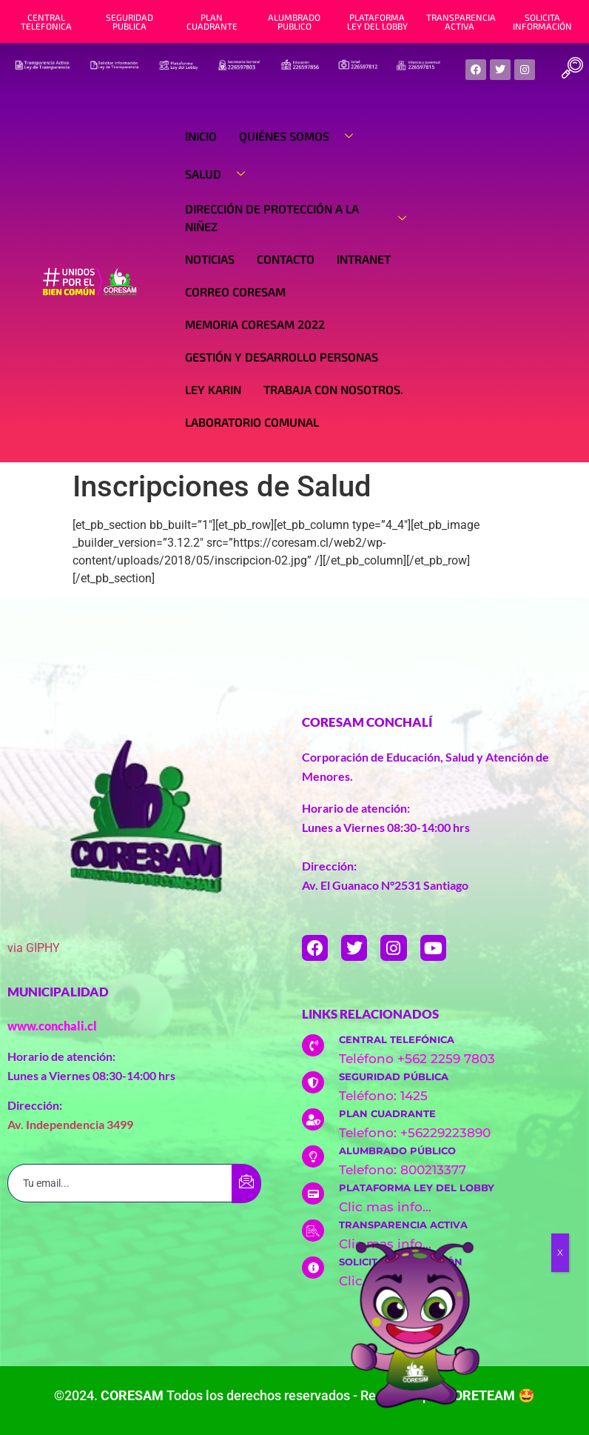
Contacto (285, 259)
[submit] (246, 1183)
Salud (220, 174)
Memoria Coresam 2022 (255, 324)
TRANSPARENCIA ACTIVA (461, 21)
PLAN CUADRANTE (212, 21)
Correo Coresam (235, 291)
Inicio (201, 136)
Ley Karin (213, 389)
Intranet (364, 259)
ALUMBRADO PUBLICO (294, 21)
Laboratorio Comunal (252, 422)
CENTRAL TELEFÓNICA (396, 1039)
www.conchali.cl (52, 1026)
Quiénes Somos (301, 136)
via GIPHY (33, 948)
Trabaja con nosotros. (333, 389)
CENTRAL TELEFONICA (46, 21)
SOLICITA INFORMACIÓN (542, 21)
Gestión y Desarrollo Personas (281, 357)
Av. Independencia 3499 (70, 1124)
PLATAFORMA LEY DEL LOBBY (377, 21)
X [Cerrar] (560, 1252)
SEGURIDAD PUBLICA (129, 21)
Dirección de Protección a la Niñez (301, 217)
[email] (120, 1183)
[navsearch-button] (573, 69)
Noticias (210, 259)
